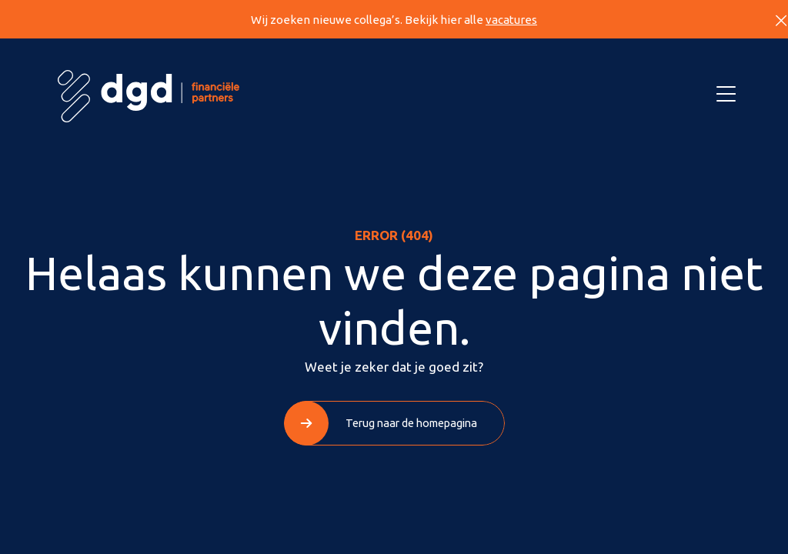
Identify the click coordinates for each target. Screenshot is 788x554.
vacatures (511, 19)
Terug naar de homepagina (411, 422)
